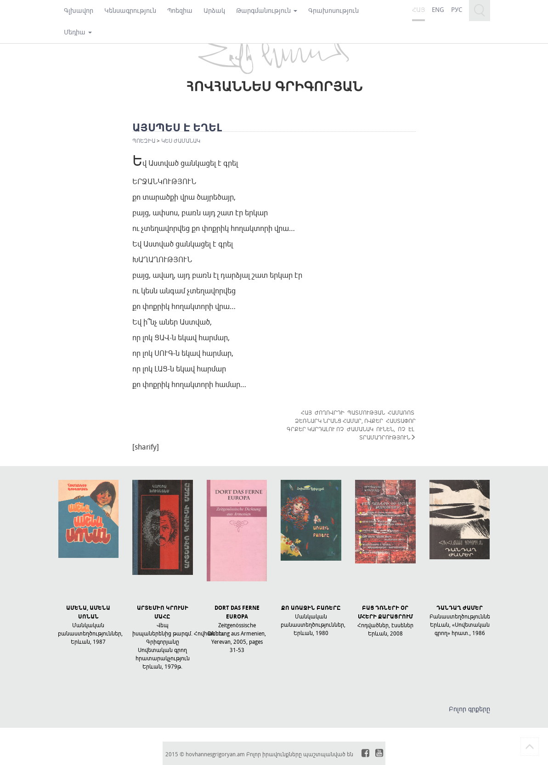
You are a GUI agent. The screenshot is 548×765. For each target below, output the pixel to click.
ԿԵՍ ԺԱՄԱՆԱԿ (180, 140)
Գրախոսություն (333, 10)
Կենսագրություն (130, 10)
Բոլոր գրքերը (469, 708)
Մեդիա (78, 32)
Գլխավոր (78, 10)
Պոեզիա (179, 10)
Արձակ (214, 10)
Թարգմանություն (266, 10)
